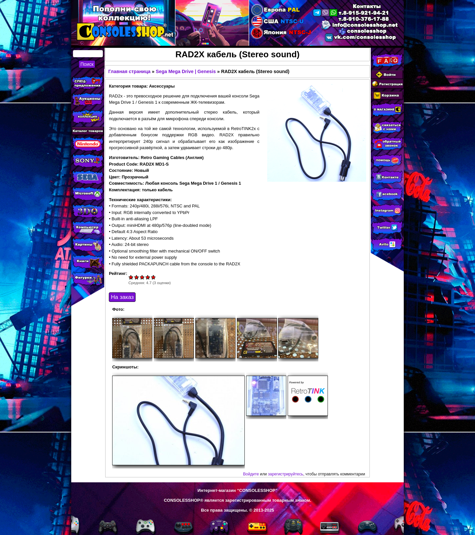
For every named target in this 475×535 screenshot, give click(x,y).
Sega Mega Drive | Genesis (186, 71)
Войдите (251, 474)
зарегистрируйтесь (285, 474)
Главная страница (129, 71)
